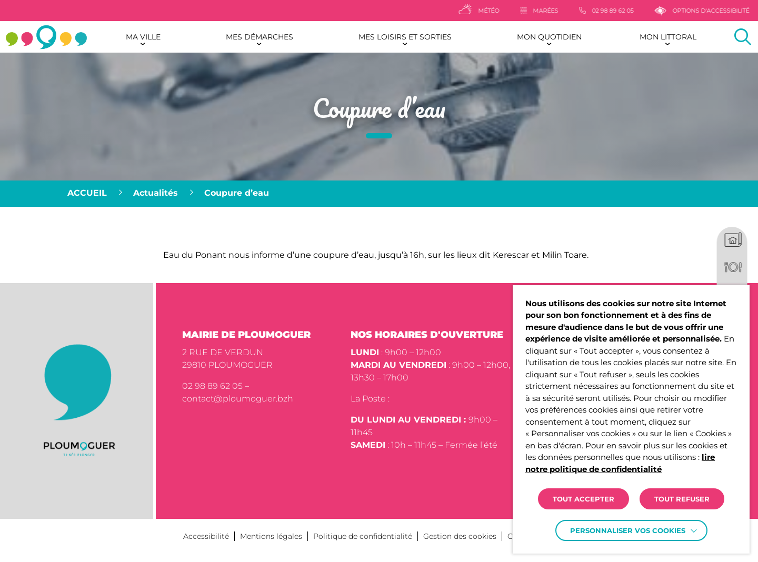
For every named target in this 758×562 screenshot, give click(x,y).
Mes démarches (259, 37)
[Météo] (495, 10)
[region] (379, 193)
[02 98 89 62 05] (623, 10)
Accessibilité (206, 536)
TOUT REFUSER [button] (682, 499)
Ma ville (143, 37)
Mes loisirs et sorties (405, 37)
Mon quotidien (549, 37)
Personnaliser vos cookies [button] (627, 530)
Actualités (155, 193)
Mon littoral (668, 37)
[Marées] (555, 10)
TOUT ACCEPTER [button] (583, 499)
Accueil (87, 193)
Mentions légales (271, 536)
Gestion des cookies (459, 536)
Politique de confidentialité (362, 536)
